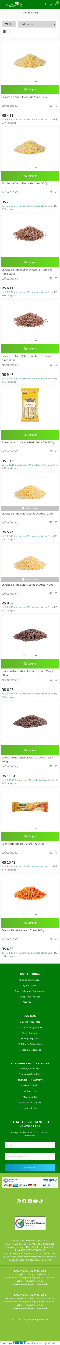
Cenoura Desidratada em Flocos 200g (23, 930)
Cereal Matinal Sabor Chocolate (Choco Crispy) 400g (28, 759)
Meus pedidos (30, 1096)
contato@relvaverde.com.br (27, 1253)
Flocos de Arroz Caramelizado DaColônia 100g (28, 442)
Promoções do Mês (30, 1068)
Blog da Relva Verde (30, 979)
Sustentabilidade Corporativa (30, 991)
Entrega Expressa (30, 1038)
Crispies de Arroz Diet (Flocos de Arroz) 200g (27, 513)
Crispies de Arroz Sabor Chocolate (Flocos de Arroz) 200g (27, 271)
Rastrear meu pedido (30, 1102)
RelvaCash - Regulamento (30, 1079)
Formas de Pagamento (30, 1027)
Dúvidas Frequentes (30, 1021)
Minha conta (30, 1091)
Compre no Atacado (30, 996)
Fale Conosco (30, 1002)
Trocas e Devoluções (30, 1049)
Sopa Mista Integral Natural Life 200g (23, 844)
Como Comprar (30, 1033)
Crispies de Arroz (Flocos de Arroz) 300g (25, 183)
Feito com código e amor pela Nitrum (30, 1319)
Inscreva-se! (30, 1167)
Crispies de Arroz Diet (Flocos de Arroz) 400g (27, 585)
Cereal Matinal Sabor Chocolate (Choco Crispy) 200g (28, 673)
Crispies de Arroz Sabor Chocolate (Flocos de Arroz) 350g (27, 358)
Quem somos (30, 985)
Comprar (30, 89)
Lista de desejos (30, 1108)
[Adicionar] (36, 81)
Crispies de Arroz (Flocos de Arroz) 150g (25, 97)
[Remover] (24, 81)
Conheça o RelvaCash (30, 1074)
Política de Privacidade (30, 1044)
